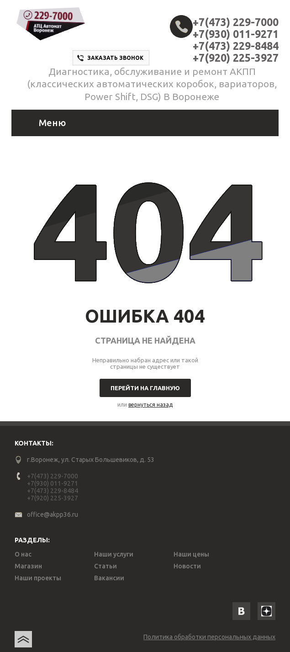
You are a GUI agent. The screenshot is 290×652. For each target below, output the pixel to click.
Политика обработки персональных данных (209, 637)
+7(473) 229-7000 (236, 22)
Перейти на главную (145, 388)
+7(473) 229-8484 (236, 46)
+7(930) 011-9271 (236, 34)
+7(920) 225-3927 (236, 58)
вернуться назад (150, 405)
